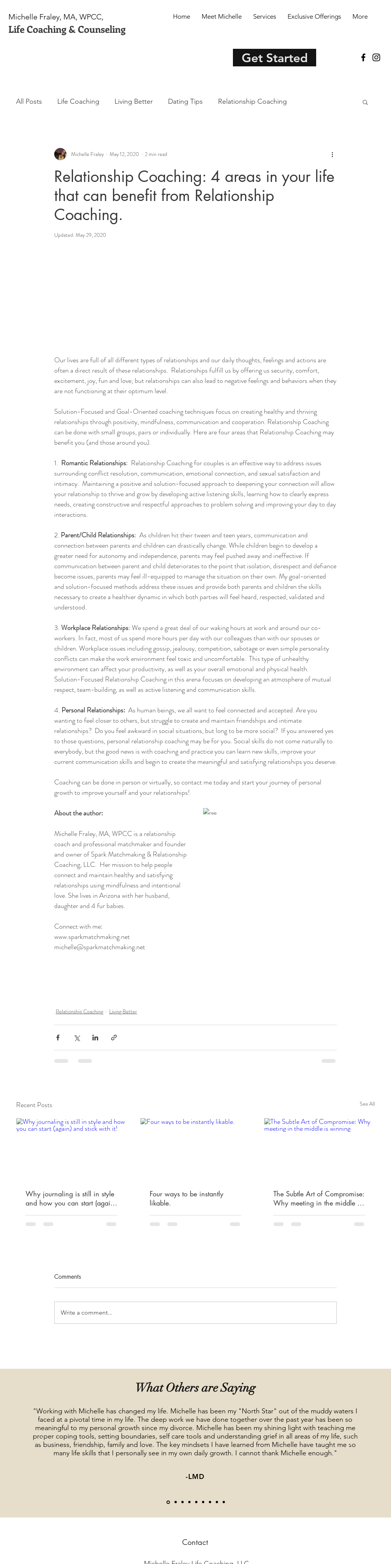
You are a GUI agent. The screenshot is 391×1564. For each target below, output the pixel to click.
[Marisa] (224, 1502)
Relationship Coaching (252, 101)
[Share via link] (114, 1037)
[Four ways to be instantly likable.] (196, 1149)
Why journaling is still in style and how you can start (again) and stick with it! (71, 1198)
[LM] (217, 1502)
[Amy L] (203, 1502)
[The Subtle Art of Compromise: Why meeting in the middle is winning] (319, 1149)
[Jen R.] (175, 1502)
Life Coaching (78, 101)
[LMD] (168, 1502)
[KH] (182, 1502)
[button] (365, 102)
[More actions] (332, 154)
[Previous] (41, 1442)
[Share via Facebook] (57, 1037)
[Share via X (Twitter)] (76, 1037)
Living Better (134, 101)
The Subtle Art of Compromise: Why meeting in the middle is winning (318, 1198)
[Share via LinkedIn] (95, 1037)
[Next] (350, 1442)
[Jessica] (196, 1502)
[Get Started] (274, 57)
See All (367, 1103)
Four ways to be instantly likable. (186, 1198)
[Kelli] (210, 1502)
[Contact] (195, 1542)
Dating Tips (185, 101)
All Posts (29, 101)
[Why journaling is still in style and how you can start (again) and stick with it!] (71, 1149)
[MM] (189, 1502)
